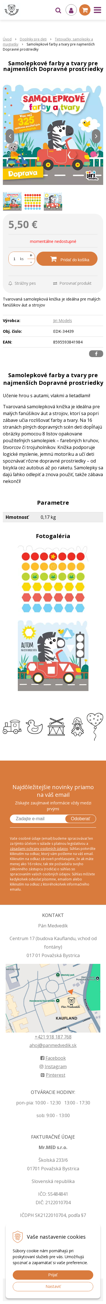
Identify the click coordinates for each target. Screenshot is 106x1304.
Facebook (53, 1058)
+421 (40, 1037)
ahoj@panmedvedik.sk (53, 1045)
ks (21, 258)
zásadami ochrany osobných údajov (39, 848)
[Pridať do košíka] (67, 259)
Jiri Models (62, 320)
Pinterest (53, 1075)
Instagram (53, 1066)
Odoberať (80, 818)
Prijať (53, 1275)
